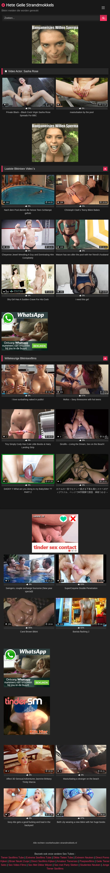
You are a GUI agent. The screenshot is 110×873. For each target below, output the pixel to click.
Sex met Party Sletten (66, 865)
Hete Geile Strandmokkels (28, 5)
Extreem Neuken (84, 857)
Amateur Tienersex (67, 861)
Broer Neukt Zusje (19, 861)
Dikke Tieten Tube (63, 857)
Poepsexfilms (87, 861)
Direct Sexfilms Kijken (43, 861)
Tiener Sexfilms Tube (12, 857)
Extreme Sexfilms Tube (38, 857)
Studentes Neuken (90, 865)
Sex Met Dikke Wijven (40, 865)
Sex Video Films (17, 865)
